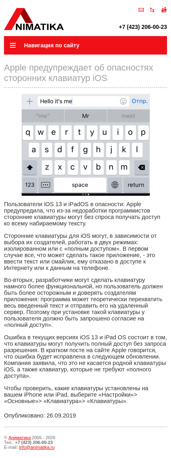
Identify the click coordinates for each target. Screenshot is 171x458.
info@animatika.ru (36, 447)
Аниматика (19, 437)
